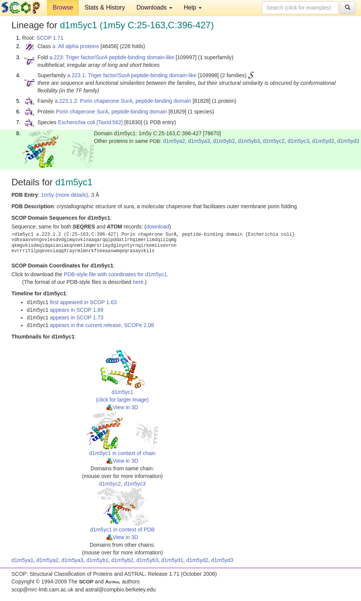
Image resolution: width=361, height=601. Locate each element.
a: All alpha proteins (75, 46)
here (138, 282)
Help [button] (193, 7)
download (157, 227)
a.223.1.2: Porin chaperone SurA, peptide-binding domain (123, 101)
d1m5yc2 (274, 141)
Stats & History (104, 7)
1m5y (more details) (64, 195)
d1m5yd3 (348, 141)
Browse (63, 7)
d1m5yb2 (224, 141)
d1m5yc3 (298, 141)
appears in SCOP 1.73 (77, 317)
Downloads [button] (154, 7)
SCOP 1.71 (49, 38)
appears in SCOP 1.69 (77, 310)
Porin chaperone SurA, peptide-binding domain (111, 112)
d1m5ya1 (22, 560)
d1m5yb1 (97, 560)
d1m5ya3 (199, 141)
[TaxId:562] (110, 122)
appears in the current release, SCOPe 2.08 (102, 325)
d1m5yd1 (172, 560)
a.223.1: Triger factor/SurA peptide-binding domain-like (132, 75)
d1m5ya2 (174, 141)
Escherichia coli (76, 122)
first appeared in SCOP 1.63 (83, 302)
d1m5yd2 (323, 141)
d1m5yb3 (249, 141)
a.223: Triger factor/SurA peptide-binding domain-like (111, 57)
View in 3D (122, 407)
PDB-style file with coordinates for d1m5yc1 (115, 274)
